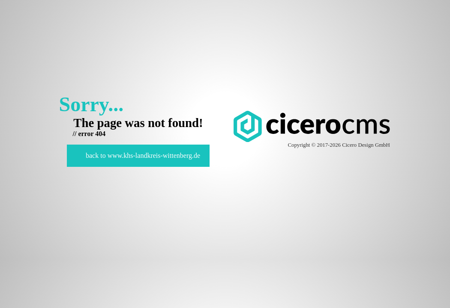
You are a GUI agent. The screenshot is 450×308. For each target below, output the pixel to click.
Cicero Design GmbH (366, 145)
